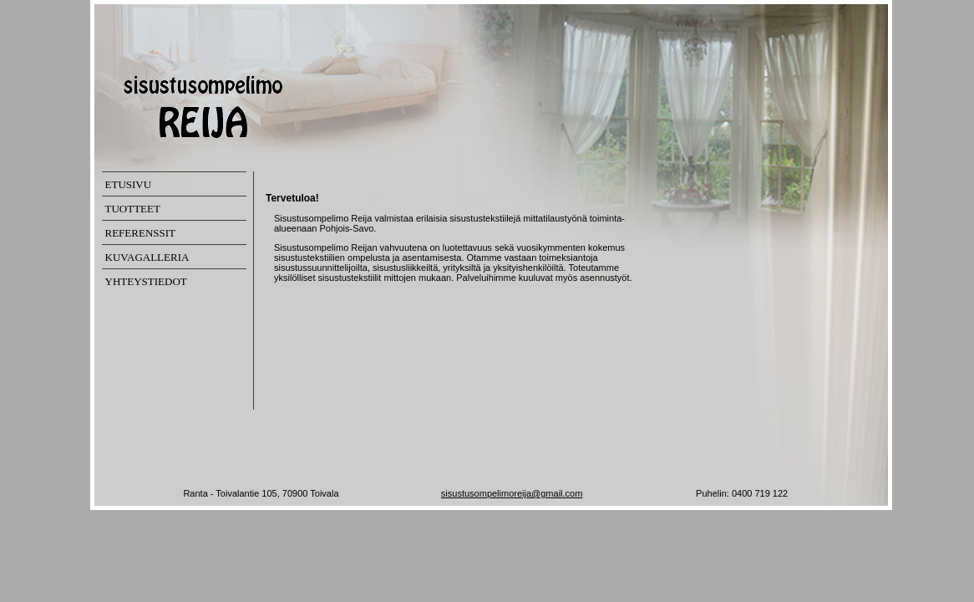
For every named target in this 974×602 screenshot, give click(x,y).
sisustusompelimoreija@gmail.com (512, 493)
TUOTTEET (132, 208)
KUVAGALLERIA (147, 257)
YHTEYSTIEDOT (146, 281)
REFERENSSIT (140, 233)
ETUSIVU (128, 184)
